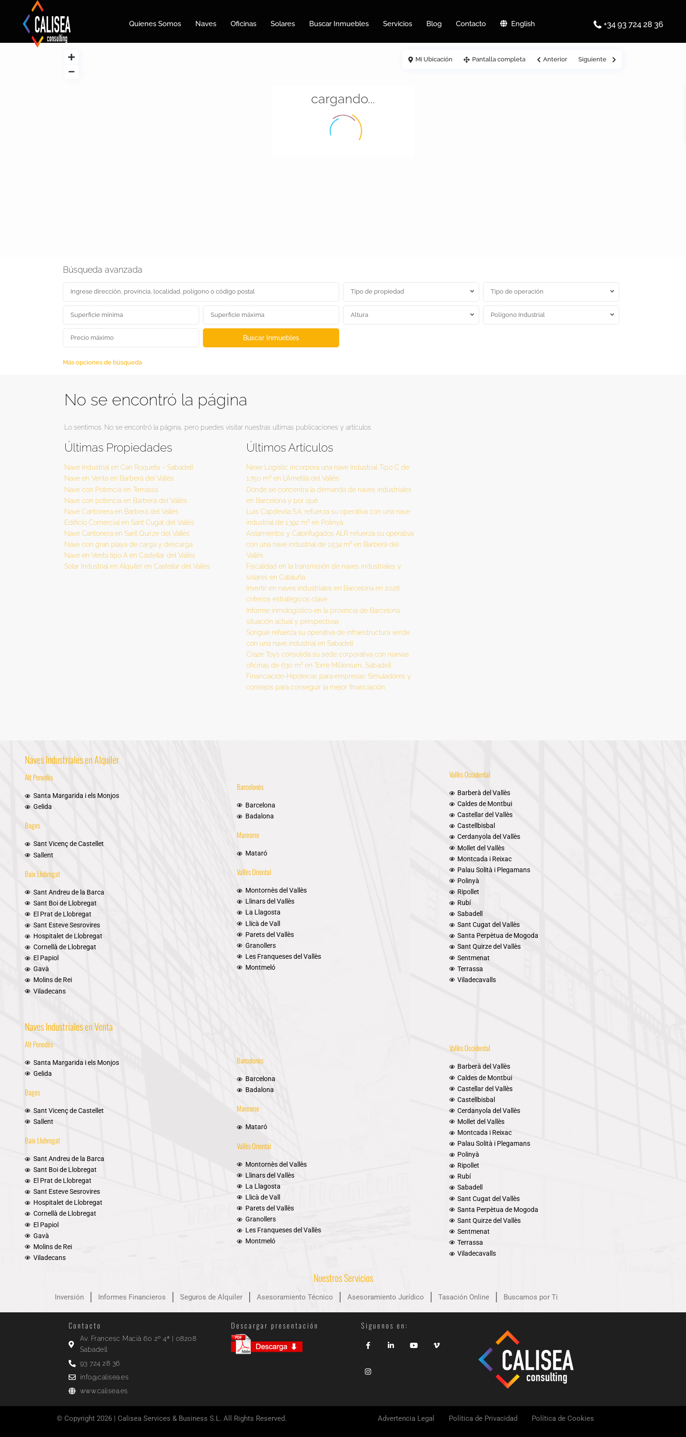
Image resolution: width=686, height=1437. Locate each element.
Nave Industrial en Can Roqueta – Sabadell (128, 467)
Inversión (69, 1297)
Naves (205, 24)
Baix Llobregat (42, 873)
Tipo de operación (517, 291)
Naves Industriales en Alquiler (72, 759)
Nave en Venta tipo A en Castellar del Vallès (129, 555)
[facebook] (367, 1342)
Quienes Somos (155, 24)
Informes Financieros (132, 1297)
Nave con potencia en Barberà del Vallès (125, 500)
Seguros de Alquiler (211, 1297)
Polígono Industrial (518, 314)
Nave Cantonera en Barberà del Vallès (121, 511)
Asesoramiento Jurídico (385, 1297)
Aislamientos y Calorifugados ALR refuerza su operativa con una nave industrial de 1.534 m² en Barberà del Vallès (330, 544)
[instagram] (367, 1368)
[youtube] (413, 1342)
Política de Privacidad (483, 1418)
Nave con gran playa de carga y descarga (128, 544)
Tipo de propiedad (377, 291)
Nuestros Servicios (343, 1277)
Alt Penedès (39, 777)
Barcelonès (250, 786)
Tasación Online (463, 1297)
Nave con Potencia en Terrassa (111, 489)
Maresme (248, 834)
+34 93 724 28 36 (633, 24)
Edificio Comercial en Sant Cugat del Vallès (129, 522)
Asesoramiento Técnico (295, 1297)
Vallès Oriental (254, 871)
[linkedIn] (390, 1342)
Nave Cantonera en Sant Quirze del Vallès (127, 533)
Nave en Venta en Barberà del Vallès (119, 478)
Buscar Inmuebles (339, 24)
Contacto (471, 24)
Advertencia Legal (406, 1418)
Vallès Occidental (469, 774)
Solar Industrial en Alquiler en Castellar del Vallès (137, 566)
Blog (434, 24)
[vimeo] (436, 1342)
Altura (359, 314)
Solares (283, 24)
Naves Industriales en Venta (69, 1026)
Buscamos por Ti (531, 1297)
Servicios (397, 24)
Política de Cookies (563, 1418)
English (517, 23)
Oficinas (243, 24)
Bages (32, 825)
